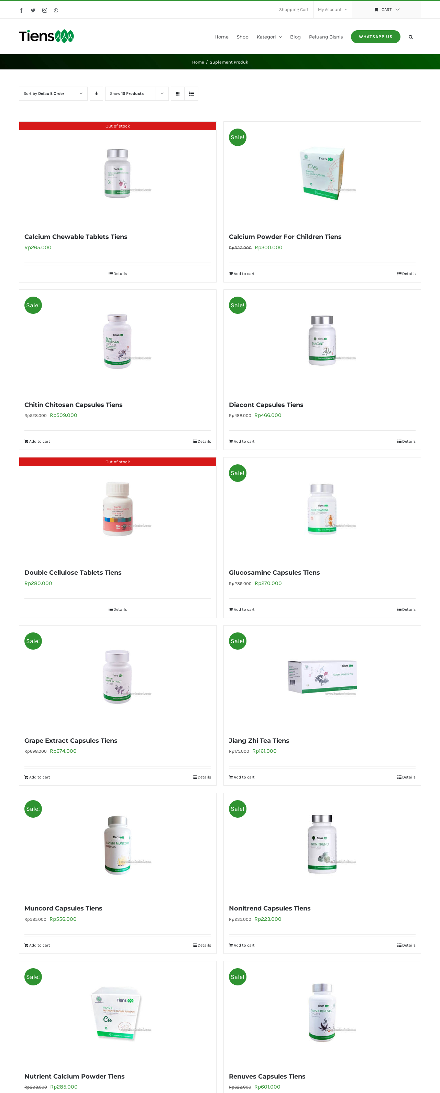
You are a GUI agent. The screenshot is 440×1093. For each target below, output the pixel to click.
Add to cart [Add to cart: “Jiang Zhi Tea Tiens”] (244, 777)
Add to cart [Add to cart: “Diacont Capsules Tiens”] (244, 441)
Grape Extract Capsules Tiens (71, 740)
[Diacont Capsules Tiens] (322, 341)
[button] (411, 36)
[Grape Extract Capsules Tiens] (117, 677)
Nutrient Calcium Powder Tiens (74, 1076)
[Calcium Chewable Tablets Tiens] (117, 173)
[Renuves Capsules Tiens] (322, 1012)
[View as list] (191, 93)
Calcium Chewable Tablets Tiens (76, 237)
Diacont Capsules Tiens (266, 405)
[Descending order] (96, 94)
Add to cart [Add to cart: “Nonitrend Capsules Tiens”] (244, 945)
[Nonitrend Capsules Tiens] (322, 844)
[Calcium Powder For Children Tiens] (322, 173)
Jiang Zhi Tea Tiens (259, 740)
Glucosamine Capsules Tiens (274, 572)
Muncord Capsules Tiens (63, 908)
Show (127, 93)
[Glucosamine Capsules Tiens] (322, 509)
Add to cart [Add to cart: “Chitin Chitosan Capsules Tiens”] (39, 441)
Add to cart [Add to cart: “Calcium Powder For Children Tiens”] (244, 273)
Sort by (44, 93)
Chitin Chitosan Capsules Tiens (73, 405)
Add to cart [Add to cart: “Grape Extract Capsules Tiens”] (39, 777)
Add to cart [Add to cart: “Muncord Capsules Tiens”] (39, 945)
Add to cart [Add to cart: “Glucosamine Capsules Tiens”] (244, 609)
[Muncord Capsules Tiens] (117, 844)
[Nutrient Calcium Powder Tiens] (117, 1012)
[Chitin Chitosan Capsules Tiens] (117, 341)
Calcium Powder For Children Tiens (285, 237)
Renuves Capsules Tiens (267, 1076)
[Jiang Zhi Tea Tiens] (322, 677)
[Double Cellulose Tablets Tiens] (117, 509)
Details (120, 273)
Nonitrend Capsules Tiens (270, 908)
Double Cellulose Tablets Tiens (73, 572)
